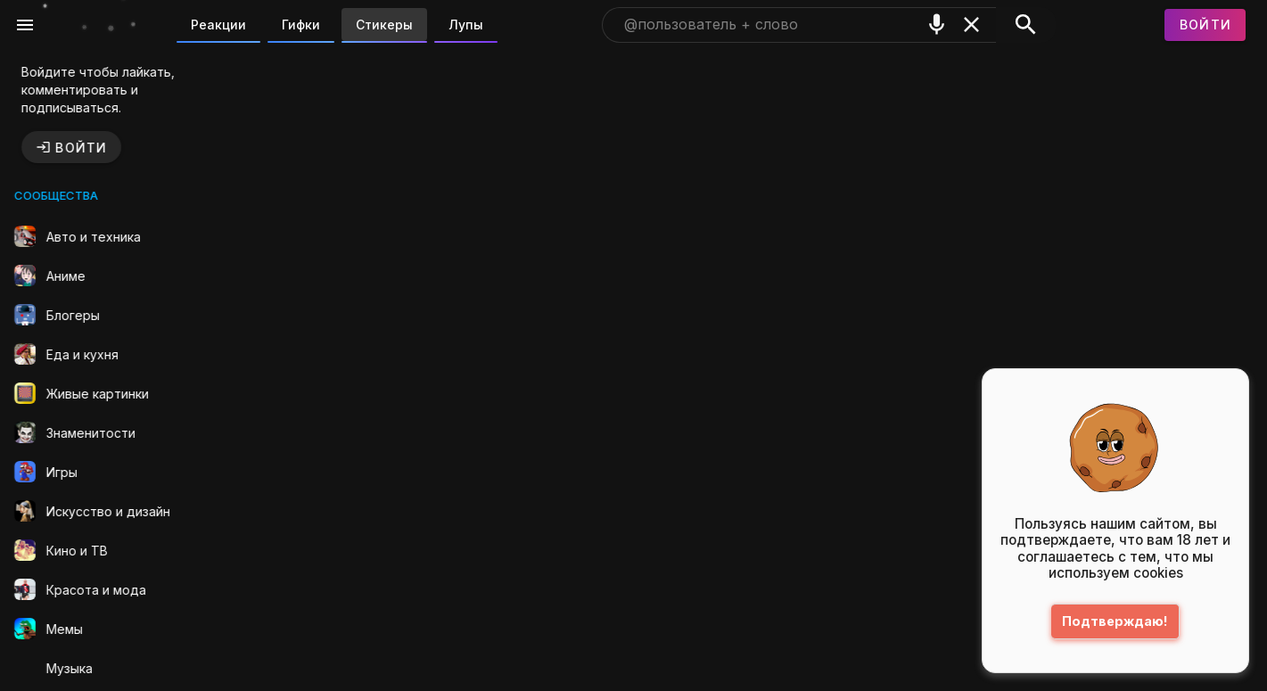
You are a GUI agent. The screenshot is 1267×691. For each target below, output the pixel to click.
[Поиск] (1026, 25)
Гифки (301, 24)
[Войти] (1205, 25)
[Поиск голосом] (936, 24)
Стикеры (384, 24)
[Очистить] (971, 24)
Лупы (465, 24)
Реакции (218, 24)
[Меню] (25, 25)
